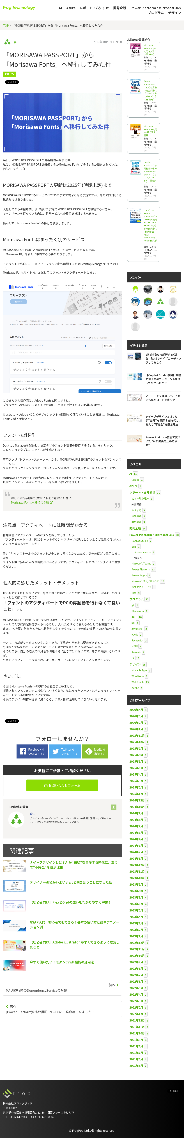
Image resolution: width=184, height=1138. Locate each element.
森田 (16, 42)
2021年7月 (136, 1052)
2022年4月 (136, 994)
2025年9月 (136, 748)
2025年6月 (136, 768)
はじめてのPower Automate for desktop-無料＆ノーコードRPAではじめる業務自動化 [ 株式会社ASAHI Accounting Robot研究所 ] (150, 227)
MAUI (135, 646)
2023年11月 (137, 871)
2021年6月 (136, 1059)
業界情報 (137, 522)
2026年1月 (136, 729)
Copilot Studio (140, 541)
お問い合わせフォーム (62, 785)
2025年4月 (136, 774)
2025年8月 (136, 755)
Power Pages (139, 575)
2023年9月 (136, 884)
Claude (135, 479)
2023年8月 (136, 891)
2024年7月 (136, 826)
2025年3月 (136, 781)
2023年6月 (136, 904)
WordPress (138, 676)
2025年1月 (136, 794)
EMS (134, 546)
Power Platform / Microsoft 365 (155, 7)
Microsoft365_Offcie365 (145, 581)
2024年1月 (136, 858)
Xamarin (136, 652)
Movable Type (139, 670)
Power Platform (141, 569)
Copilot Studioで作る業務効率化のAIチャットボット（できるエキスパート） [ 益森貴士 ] (150, 173)
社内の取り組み (140, 498)
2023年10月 (137, 878)
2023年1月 (136, 936)
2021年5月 (136, 1065)
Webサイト (138, 682)
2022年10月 (137, 955)
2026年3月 (136, 716)
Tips (134, 593)
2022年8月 (136, 968)
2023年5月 (136, 910)
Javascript (137, 640)
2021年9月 (136, 1040)
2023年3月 (136, 923)
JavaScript (138, 628)
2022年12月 (137, 942)
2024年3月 (136, 845)
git (133, 605)
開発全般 (119, 7)
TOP (6, 25)
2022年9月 (136, 962)
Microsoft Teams (141, 563)
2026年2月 (136, 722)
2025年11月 (137, 735)
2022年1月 (136, 1014)
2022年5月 (136, 988)
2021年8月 (136, 1046)
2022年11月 (137, 949)
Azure (70, 7)
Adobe (135, 688)
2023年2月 (136, 929)
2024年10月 (137, 807)
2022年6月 (136, 981)
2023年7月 (136, 897)
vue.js (135, 634)
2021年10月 (137, 1033)
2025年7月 (136, 761)
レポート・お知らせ (94, 7)
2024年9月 (136, 813)
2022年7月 (136, 975)
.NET (134, 617)
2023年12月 (137, 865)
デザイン (174, 12)
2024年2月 (136, 852)
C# (133, 658)
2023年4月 (136, 917)
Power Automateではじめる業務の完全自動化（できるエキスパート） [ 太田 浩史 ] (150, 90)
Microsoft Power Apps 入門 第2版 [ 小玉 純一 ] (150, 50)
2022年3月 (136, 1001)
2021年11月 (137, 1027)
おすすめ (137, 510)
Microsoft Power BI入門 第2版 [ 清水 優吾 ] (150, 131)
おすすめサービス (142, 587)
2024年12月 (137, 800)
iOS (133, 623)
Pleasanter (138, 611)
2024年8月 (136, 819)
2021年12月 (137, 1020)
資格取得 (137, 516)
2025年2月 (136, 787)
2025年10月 (137, 742)
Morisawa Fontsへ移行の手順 (32, 502)
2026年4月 (136, 709)
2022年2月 (136, 1007)
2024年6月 (136, 832)
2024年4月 (136, 839)
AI (60, 7)
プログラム (156, 12)
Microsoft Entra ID (142, 552)
